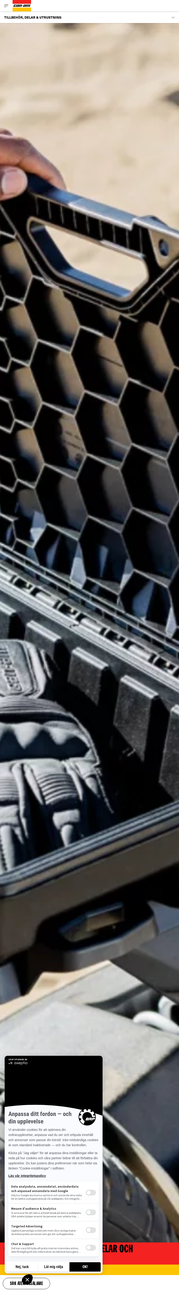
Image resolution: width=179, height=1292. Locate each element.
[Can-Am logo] (22, 5)
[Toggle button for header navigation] (6, 5)
